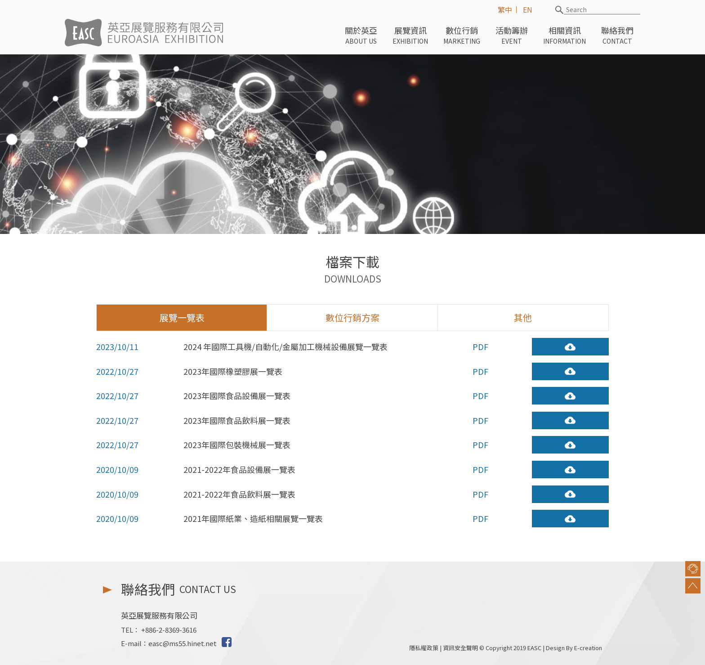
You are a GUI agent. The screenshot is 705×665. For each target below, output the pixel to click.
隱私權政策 (423, 647)
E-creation (588, 647)
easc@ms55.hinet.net (182, 643)
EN (527, 9)
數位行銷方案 (352, 320)
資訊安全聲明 (460, 647)
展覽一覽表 (182, 320)
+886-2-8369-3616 (168, 629)
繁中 (505, 9)
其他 (523, 320)
